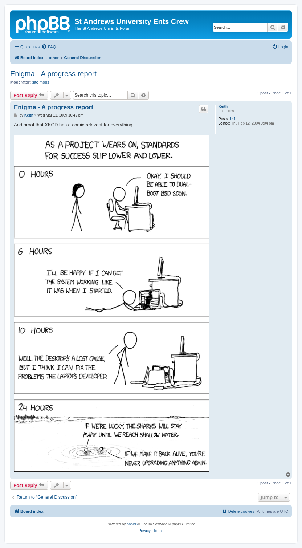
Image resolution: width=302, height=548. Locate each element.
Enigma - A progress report (53, 74)
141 (233, 119)
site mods (40, 82)
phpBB (132, 524)
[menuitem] (48, 46)
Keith (223, 107)
